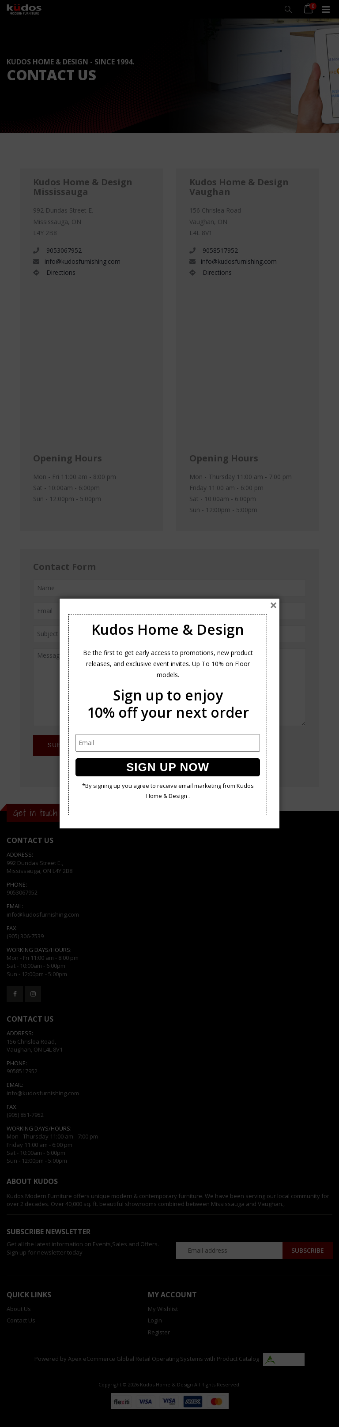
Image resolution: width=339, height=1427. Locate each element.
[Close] (273, 605)
